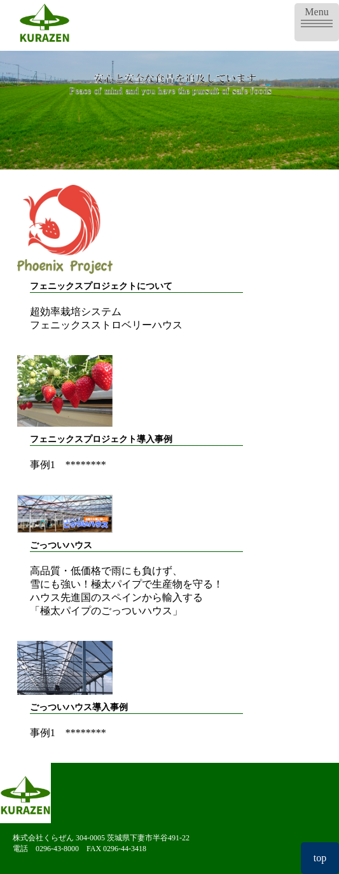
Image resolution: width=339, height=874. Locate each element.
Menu (317, 15)
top (320, 857)
